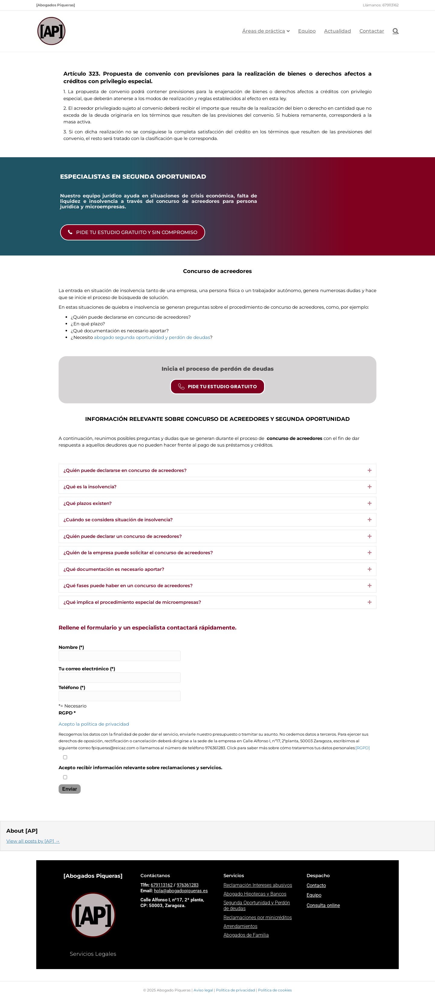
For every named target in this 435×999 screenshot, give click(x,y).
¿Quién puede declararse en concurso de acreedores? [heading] (125, 470)
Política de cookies (275, 990)
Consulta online (323, 905)
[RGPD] (363, 748)
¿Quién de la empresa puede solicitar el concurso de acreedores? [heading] (138, 552)
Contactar (371, 31)
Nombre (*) (120, 652)
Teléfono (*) (120, 693)
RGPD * (67, 713)
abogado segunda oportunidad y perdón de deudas (152, 337)
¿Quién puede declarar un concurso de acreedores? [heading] (122, 536)
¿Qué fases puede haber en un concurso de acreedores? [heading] (128, 585)
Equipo (307, 31)
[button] (370, 470)
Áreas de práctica (263, 31)
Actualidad (337, 31)
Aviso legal (204, 990)
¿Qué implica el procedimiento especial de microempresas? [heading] (132, 602)
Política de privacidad (236, 990)
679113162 (161, 885)
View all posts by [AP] (33, 841)
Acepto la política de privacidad (94, 724)
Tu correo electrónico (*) (120, 674)
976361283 (187, 885)
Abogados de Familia (246, 935)
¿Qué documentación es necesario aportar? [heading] (113, 569)
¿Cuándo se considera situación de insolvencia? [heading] (118, 519)
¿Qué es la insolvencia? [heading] (90, 487)
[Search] (393, 31)
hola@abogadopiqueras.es (181, 890)
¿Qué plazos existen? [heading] (87, 503)
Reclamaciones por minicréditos (258, 917)
